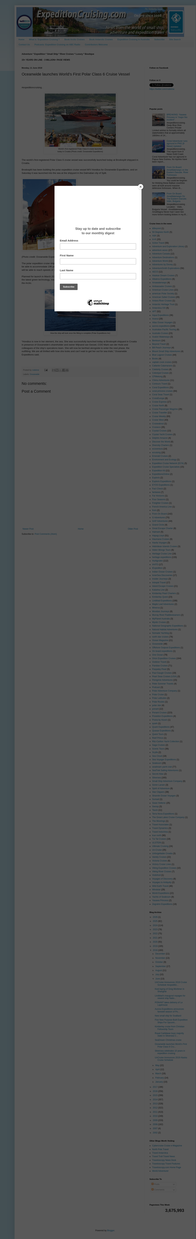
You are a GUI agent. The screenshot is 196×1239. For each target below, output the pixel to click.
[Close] (140, 186)
